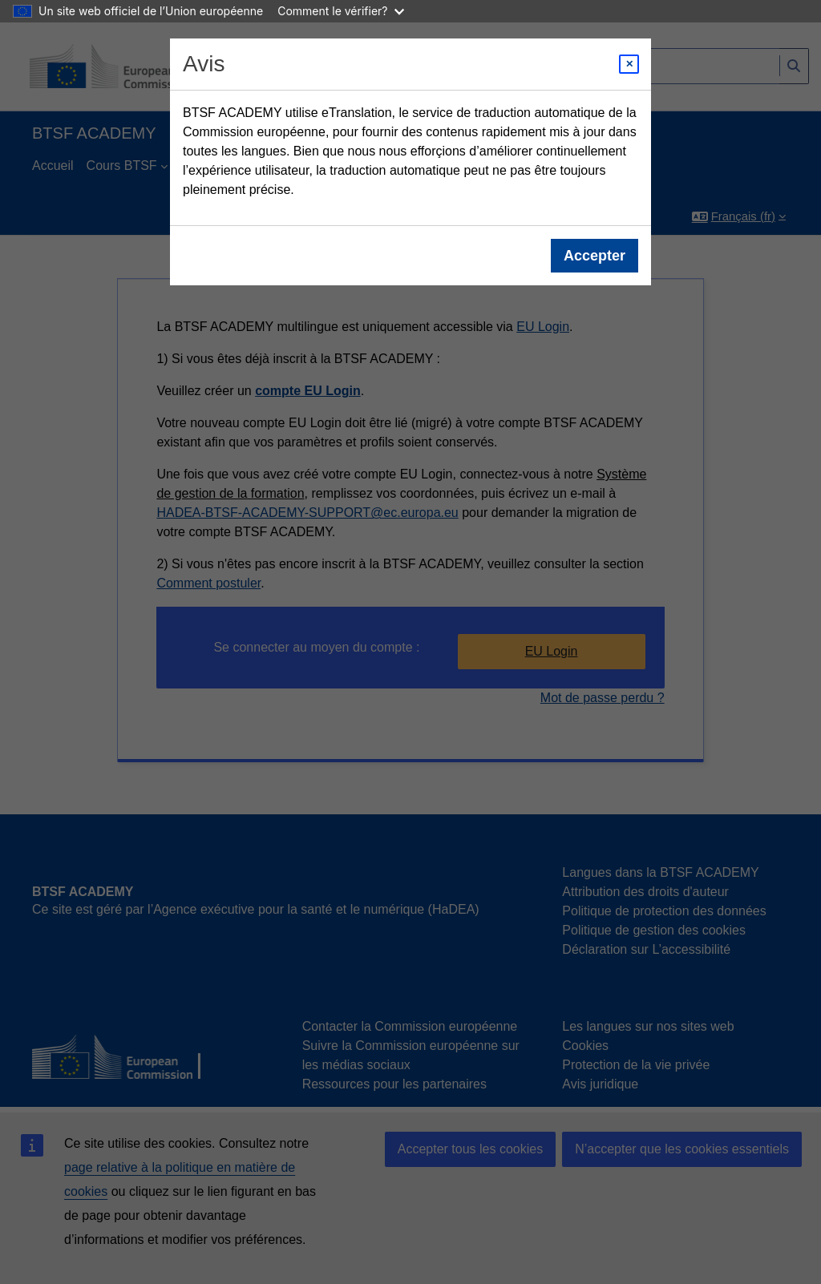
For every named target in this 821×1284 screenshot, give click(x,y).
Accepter (594, 256)
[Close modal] (629, 64)
